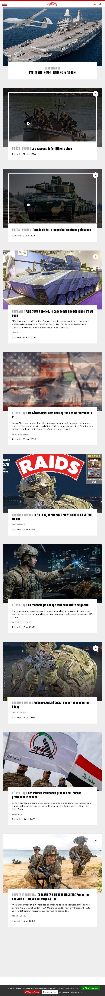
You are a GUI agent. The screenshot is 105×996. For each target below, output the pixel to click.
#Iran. (27, 456)
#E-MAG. (16, 735)
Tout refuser (32, 992)
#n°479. (15, 355)
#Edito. (15, 547)
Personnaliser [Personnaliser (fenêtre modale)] (50, 992)
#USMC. (22, 938)
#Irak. (15, 836)
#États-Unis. (18, 456)
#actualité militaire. (22, 644)
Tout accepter (90, 988)
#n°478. (22, 547)
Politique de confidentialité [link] (70, 992)
